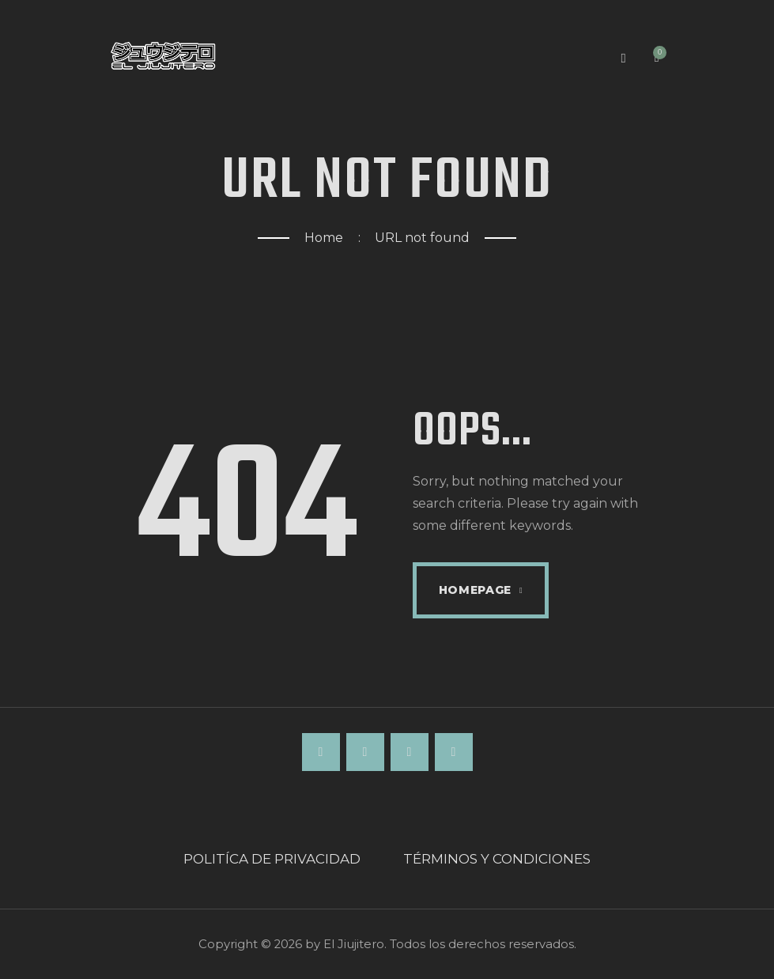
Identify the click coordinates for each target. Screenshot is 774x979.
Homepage (475, 590)
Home (323, 237)
